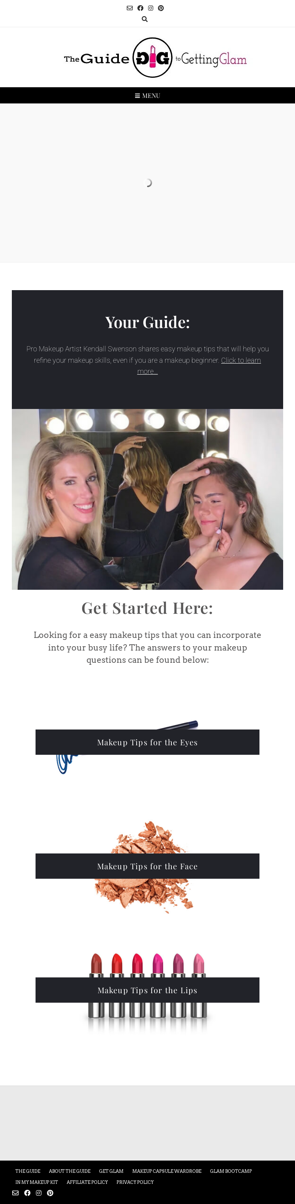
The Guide (27, 1171)
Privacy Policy (135, 1182)
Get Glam (111, 1171)
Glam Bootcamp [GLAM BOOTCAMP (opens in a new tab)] (231, 1171)
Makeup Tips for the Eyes (147, 742)
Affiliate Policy (87, 1182)
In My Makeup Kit (36, 1182)
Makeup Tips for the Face (147, 866)
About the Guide (69, 1171)
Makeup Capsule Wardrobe (166, 1171)
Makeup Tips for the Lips (148, 990)
